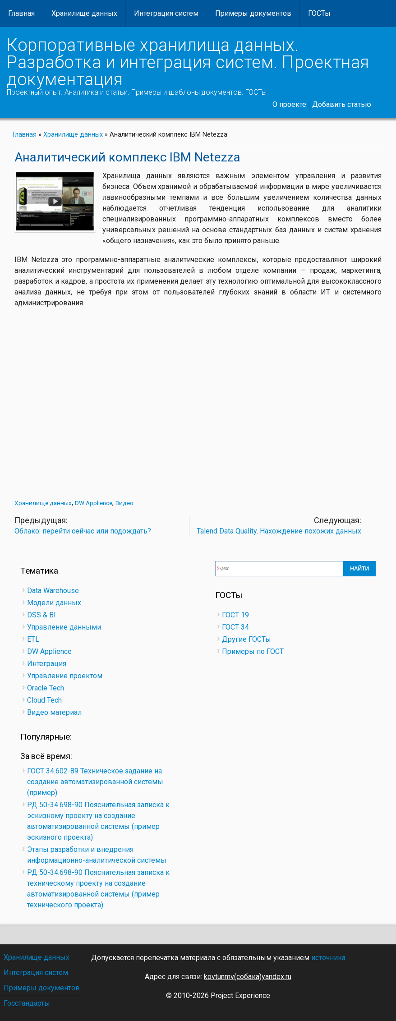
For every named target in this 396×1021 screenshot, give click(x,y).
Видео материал (54, 712)
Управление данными (64, 627)
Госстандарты (27, 1003)
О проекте (289, 104)
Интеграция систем (166, 13)
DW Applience (93, 502)
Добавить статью (341, 104)
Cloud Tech (44, 700)
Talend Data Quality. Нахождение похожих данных (279, 531)
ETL (33, 639)
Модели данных (54, 602)
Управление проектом (64, 675)
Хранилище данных (84, 13)
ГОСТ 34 (235, 627)
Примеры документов (253, 13)
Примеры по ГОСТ (253, 651)
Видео (124, 502)
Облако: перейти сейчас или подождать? (82, 531)
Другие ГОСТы (246, 639)
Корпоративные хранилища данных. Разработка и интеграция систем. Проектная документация (188, 62)
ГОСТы (319, 13)
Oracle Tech (45, 688)
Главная (21, 13)
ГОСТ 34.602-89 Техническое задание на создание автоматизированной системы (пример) (95, 782)
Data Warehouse (53, 590)
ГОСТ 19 (235, 615)
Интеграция (46, 663)
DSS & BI (41, 615)
